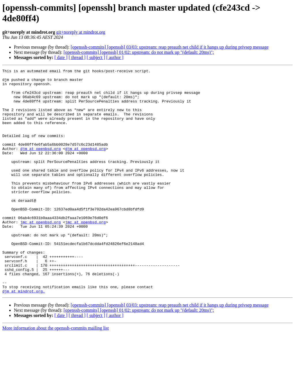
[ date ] (60, 57)
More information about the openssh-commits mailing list (55, 373)
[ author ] (115, 57)
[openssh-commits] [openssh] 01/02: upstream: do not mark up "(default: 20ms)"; (138, 52)
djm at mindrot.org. (23, 336)
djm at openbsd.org (40, 165)
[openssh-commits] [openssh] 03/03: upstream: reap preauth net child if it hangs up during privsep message (169, 47)
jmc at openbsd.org (40, 253)
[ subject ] (96, 57)
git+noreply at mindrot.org (80, 32)
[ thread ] (77, 57)
